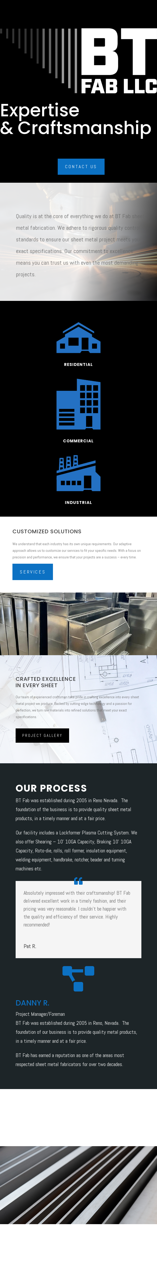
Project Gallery (42, 735)
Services (33, 572)
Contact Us (81, 166)
